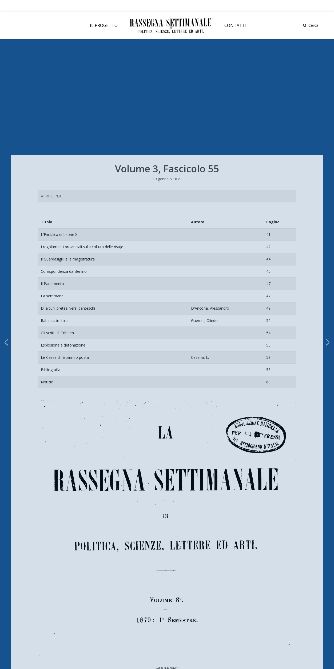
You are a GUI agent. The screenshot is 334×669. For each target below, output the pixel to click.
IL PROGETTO (104, 25)
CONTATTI (235, 25)
